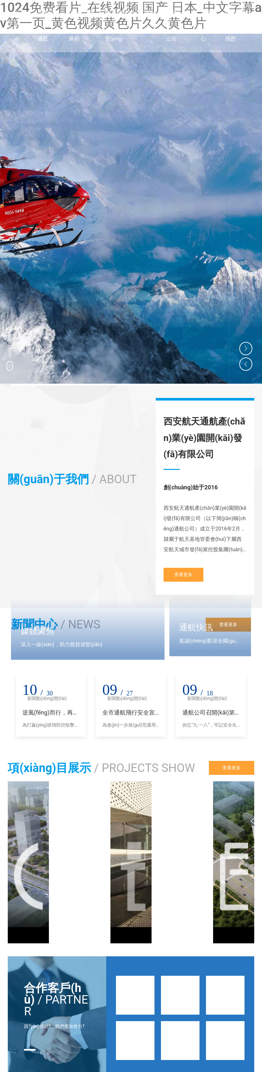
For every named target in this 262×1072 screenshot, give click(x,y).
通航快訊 (196, 627)
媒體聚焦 (37, 631)
